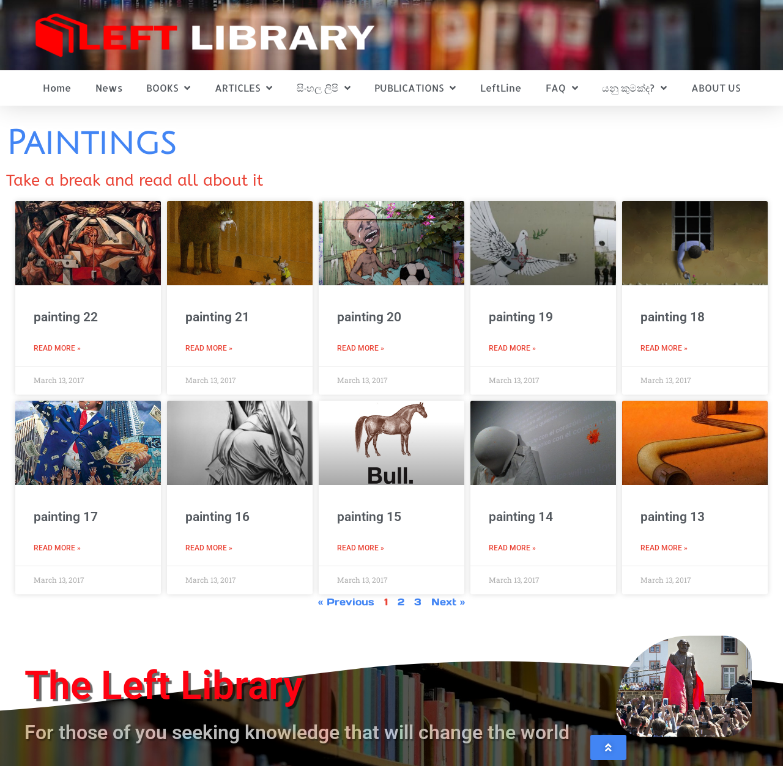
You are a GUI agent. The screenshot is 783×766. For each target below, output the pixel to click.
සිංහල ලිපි (324, 88)
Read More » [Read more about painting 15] (360, 548)
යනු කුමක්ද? (634, 88)
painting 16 (217, 516)
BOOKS (168, 88)
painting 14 (521, 516)
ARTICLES (243, 88)
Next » (448, 602)
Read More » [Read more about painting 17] (57, 548)
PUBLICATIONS (415, 88)
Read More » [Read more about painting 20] (360, 348)
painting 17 (66, 516)
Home (57, 87)
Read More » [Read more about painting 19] (512, 348)
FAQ (562, 88)
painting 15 (369, 516)
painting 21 (217, 317)
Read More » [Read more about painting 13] (664, 548)
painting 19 (521, 317)
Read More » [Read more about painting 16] (208, 548)
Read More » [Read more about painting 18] (664, 348)
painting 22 (66, 317)
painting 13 (672, 516)
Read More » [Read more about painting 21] (208, 348)
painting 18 (672, 317)
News (108, 87)
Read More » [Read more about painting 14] (512, 548)
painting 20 (369, 317)
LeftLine (500, 87)
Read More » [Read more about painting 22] (57, 348)
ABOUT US (715, 87)
